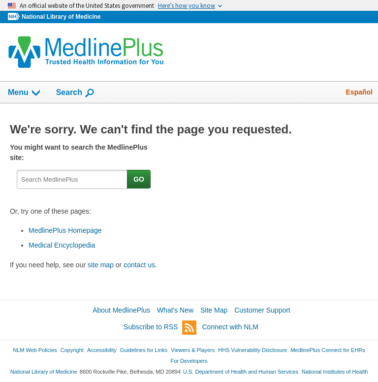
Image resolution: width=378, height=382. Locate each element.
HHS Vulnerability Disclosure (252, 350)
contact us (139, 265)
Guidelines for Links (143, 350)
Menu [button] (24, 93)
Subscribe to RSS (160, 327)
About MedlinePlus (121, 310)
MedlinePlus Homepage (65, 230)
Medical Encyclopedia (62, 245)
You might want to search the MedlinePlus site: (79, 152)
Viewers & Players (193, 350)
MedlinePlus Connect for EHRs (327, 350)
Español (359, 92)
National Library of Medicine (61, 16)
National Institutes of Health (335, 372)
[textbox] (72, 179)
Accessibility (102, 350)
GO (138, 179)
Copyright (72, 350)
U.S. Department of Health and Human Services (240, 372)
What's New (175, 310)
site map (101, 265)
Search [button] (75, 93)
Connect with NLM (230, 327)
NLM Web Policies (35, 350)
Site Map (213, 310)
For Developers (188, 361)
